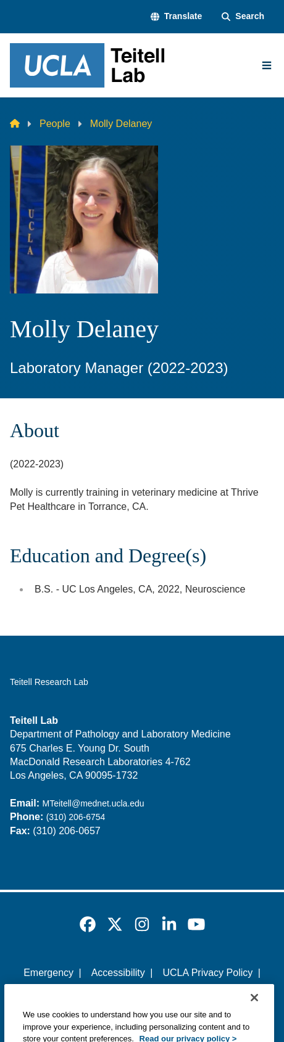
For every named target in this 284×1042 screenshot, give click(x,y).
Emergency (48, 972)
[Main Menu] (266, 65)
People (55, 123)
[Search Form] (243, 16)
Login (212, 994)
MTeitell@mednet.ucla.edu (93, 803)
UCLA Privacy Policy (207, 972)
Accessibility (118, 972)
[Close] (254, 1022)
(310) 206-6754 (76, 817)
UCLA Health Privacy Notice (121, 994)
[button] (176, 16)
